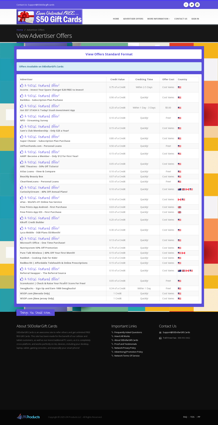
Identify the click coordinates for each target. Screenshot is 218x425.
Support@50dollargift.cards (41, 4)
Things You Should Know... (35, 312)
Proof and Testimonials (125, 344)
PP (199, 417)
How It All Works (122, 336)
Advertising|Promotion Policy (128, 351)
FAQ (185, 417)
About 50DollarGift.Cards (126, 340)
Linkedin (197, 4)
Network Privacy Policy (125, 348)
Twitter (191, 4)
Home (116, 18)
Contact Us (180, 18)
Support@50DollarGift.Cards (176, 332)
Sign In (195, 18)
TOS (192, 417)
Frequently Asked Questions (128, 332)
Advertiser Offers (133, 18)
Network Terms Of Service (127, 355)
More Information (158, 18)
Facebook (186, 4)
